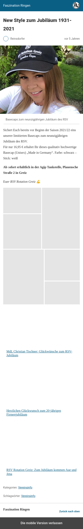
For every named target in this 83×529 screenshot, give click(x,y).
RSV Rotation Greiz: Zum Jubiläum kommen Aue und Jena (42, 450)
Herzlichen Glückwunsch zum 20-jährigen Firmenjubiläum (42, 391)
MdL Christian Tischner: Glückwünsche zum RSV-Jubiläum (42, 332)
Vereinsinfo (25, 487)
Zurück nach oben (69, 511)
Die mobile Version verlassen (42, 523)
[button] (22, 200)
